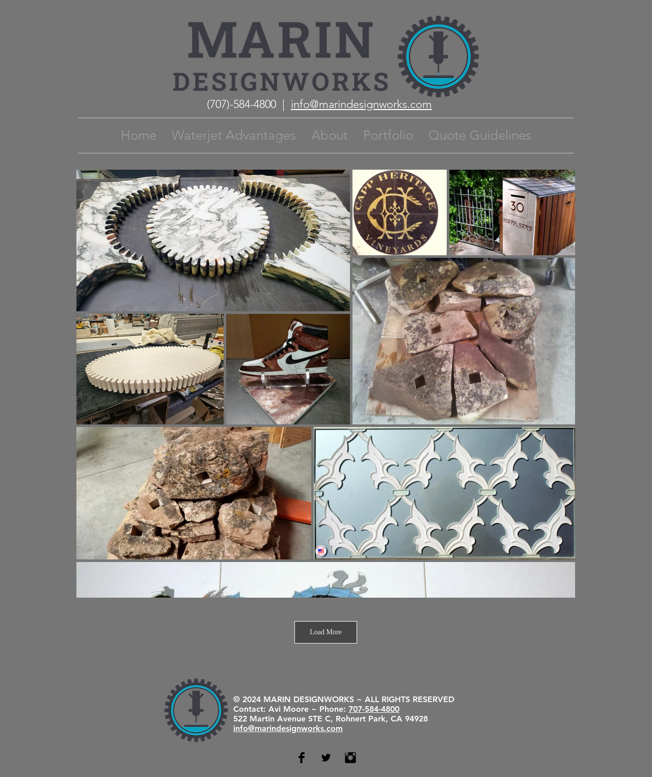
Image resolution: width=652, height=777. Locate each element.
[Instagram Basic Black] (350, 757)
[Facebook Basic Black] (301, 757)
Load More (326, 632)
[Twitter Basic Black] (326, 757)
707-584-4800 (373, 709)
